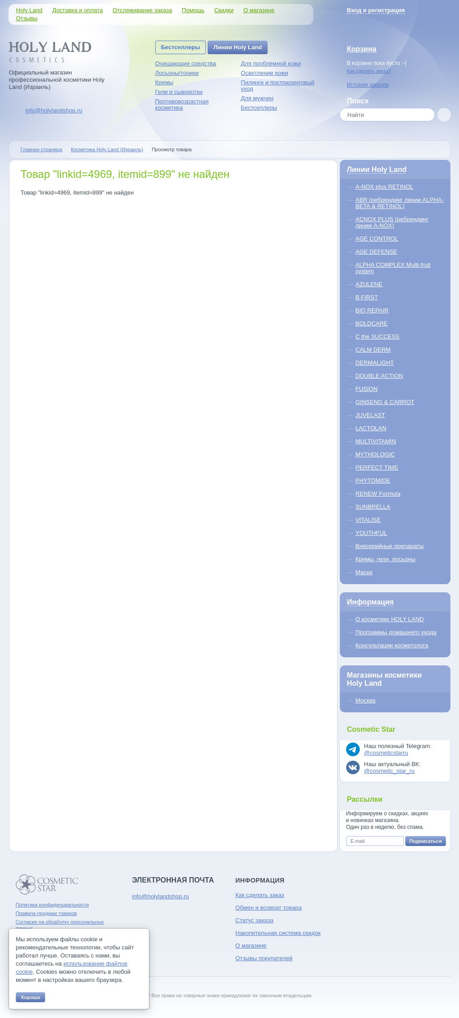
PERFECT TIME (377, 467)
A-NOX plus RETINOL (385, 186)
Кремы (164, 82)
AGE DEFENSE (376, 251)
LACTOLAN (371, 428)
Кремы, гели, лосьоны (386, 559)
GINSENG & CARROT (385, 402)
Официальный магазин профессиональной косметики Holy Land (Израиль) (57, 79)
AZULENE (369, 284)
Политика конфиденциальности (52, 904)
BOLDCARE (372, 323)
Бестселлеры (180, 47)
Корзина (361, 49)
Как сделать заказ (260, 895)
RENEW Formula (378, 493)
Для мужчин (257, 98)
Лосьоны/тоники (177, 73)
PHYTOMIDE (373, 480)
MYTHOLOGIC (375, 454)
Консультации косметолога (392, 645)
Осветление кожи (264, 73)
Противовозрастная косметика (182, 104)
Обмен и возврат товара (269, 907)
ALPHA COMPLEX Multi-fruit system (393, 267)
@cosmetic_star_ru (389, 770)
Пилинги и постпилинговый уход (278, 85)
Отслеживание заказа (142, 10)
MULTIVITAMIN (376, 441)
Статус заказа (255, 920)
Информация (370, 602)
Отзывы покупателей (264, 958)
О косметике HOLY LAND (390, 619)
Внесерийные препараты (390, 546)
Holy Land (29, 10)
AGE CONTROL (377, 238)
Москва (366, 700)
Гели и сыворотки (179, 91)
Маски (364, 572)
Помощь (193, 10)
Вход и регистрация (376, 10)
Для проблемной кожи (271, 63)
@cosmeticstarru (386, 752)
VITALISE (368, 519)
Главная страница (41, 149)
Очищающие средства (185, 63)
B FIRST (367, 297)
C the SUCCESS (378, 336)
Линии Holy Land (237, 47)
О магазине (258, 10)
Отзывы (27, 18)
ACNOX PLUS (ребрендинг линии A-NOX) (392, 222)
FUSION (367, 389)
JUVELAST (370, 415)
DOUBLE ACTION (379, 375)
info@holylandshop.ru (54, 110)
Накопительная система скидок (278, 933)
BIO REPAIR (372, 310)
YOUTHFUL (371, 533)
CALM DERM (373, 349)
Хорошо (30, 997)
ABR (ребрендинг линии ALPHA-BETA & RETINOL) (400, 202)
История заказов (368, 85)
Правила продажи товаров (46, 913)
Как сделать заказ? (369, 71)
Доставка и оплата (77, 10)
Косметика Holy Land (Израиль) (107, 149)
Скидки (224, 10)
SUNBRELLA (373, 506)
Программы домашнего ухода (396, 632)
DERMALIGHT (375, 362)
